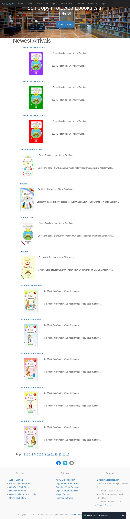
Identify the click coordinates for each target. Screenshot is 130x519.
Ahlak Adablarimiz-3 (32, 353)
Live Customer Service (97, 515)
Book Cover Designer (47, 3)
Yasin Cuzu (26, 217)
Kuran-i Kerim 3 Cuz (34, 47)
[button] (10, 16)
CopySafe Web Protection (67, 491)
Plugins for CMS (63, 494)
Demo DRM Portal (17, 491)
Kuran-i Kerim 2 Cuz (34, 81)
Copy (8, 3)
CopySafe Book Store (19, 487)
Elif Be (24, 251)
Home (20, 3)
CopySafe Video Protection (68, 487)
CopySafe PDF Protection (67, 483)
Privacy (73, 514)
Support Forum (104, 505)
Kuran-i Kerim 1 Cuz (34, 115)
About (30, 3)
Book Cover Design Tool (20, 483)
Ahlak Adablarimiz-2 (32, 387)
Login (103, 3)
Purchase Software (64, 498)
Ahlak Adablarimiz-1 (32, 421)
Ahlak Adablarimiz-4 (32, 319)
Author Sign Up (16, 480)
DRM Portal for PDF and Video (23, 494)
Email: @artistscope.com (108, 480)
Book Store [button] (66, 3)
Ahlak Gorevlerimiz (31, 285)
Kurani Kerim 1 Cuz (31, 149)
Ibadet (23, 183)
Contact (80, 3)
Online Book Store (17, 498)
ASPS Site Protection (65, 480)
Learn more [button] (65, 24)
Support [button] (92, 3)
